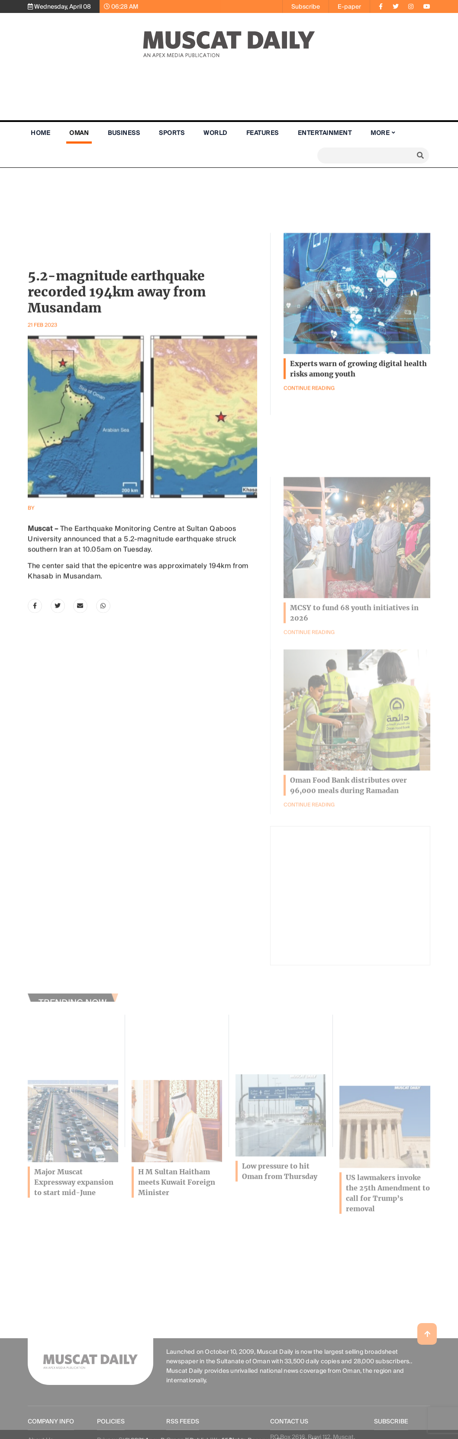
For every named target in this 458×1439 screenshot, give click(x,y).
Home (40, 133)
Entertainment (325, 133)
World (215, 133)
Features (262, 133)
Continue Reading (309, 852)
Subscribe (305, 6)
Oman (79, 133)
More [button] (380, 133)
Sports (171, 133)
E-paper (349, 6)
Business (124, 133)
